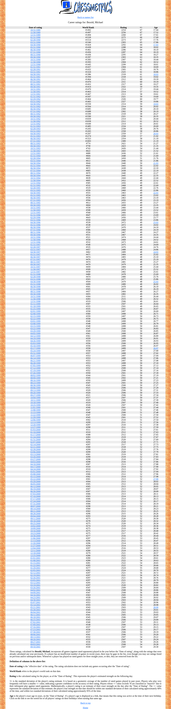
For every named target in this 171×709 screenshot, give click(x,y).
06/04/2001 (35, 612)
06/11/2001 (35, 615)
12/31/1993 (35, 153)
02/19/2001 (35, 575)
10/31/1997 (35, 267)
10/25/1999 (35, 405)
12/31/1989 (35, 35)
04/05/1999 (35, 333)
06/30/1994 (35, 168)
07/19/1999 (35, 370)
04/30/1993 (35, 133)
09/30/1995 (35, 205)
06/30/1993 (35, 138)
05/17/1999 (35, 348)
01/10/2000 (35, 432)
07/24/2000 (35, 501)
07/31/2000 (35, 504)
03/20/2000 (35, 457)
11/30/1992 (35, 121)
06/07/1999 (35, 355)
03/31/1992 (35, 101)
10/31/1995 (35, 207)
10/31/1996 (35, 237)
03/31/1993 (35, 131)
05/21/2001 (35, 607)
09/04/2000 (35, 516)
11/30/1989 (35, 32)
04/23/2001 (35, 597)
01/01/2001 (35, 558)
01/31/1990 (35, 37)
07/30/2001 (35, 632)
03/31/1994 (35, 161)
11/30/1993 (35, 151)
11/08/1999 (35, 410)
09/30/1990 (35, 57)
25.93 (155, 281)
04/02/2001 (35, 590)
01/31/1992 (35, 96)
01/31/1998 (35, 274)
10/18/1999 (35, 402)
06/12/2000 (35, 486)
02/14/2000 (35, 444)
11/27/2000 (35, 545)
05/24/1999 (35, 351)
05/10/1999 (35, 346)
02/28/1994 (35, 158)
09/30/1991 (35, 87)
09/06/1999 (35, 388)
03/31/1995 (35, 190)
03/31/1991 (35, 72)
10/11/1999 (35, 400)
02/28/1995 (35, 188)
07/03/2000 (35, 494)
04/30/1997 (35, 252)
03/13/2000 (35, 454)
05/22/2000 (35, 479)
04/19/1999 (35, 338)
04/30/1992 (35, 104)
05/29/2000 (35, 481)
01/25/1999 (35, 309)
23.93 (155, 222)
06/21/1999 (35, 360)
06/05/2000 (35, 484)
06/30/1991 (35, 79)
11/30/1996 (35, 240)
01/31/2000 (35, 439)
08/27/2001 (35, 642)
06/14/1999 (35, 358)
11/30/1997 (35, 269)
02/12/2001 (35, 573)
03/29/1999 (35, 331)
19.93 (155, 104)
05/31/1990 (35, 47)
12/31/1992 (35, 124)
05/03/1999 (35, 343)
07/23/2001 (35, 629)
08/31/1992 (35, 114)
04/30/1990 (35, 45)
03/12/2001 (35, 583)
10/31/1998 (35, 296)
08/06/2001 (35, 634)
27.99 (155, 479)
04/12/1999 (35, 336)
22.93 (155, 193)
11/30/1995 (35, 210)
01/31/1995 (35, 185)
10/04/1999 (35, 397)
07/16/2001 (35, 627)
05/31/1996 (35, 225)
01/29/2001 (35, 568)
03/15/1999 (35, 326)
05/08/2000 (35, 474)
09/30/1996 (35, 235)
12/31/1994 (35, 183)
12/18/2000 (35, 553)
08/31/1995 (35, 203)
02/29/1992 (35, 99)
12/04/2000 (35, 548)
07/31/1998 (35, 289)
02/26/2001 (35, 578)
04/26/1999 (35, 341)
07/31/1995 (35, 200)
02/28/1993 (35, 128)
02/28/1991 (35, 69)
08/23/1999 (35, 383)
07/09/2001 (35, 624)
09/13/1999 (35, 390)
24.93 (155, 252)
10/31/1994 (35, 178)
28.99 (155, 607)
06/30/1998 (35, 286)
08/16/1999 (35, 380)
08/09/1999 (35, 378)
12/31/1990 (35, 64)
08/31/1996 (35, 232)
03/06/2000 (35, 452)
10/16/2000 (35, 531)
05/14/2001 (35, 605)
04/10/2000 (35, 464)
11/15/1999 (35, 412)
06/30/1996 (35, 227)
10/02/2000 (35, 526)
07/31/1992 (35, 111)
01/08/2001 (35, 560)
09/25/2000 (35, 523)
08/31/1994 (35, 173)
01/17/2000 (35, 434)
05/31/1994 (35, 166)
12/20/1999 (35, 425)
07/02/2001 (35, 622)
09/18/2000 (35, 521)
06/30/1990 (35, 50)
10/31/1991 (35, 89)
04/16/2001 (35, 595)
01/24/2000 (35, 437)
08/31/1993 (35, 143)
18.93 (155, 74)
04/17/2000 (35, 467)
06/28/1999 (35, 363)
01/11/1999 (35, 304)
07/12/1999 (35, 368)
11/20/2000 (35, 543)
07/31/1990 (35, 52)
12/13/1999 (35, 422)
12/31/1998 (35, 301)
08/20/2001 (35, 639)
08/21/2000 (35, 511)
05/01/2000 (35, 471)
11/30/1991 (35, 91)
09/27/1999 (35, 395)
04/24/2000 (35, 469)
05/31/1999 (35, 353)
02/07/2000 (35, 442)
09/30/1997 (35, 264)
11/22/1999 (35, 415)
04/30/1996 (35, 222)
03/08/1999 (35, 323)
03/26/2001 (35, 587)
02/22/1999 (35, 318)
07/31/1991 (35, 82)
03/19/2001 (35, 585)
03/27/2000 (35, 459)
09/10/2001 (35, 647)
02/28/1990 (35, 40)
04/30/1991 (35, 74)
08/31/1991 (35, 84)
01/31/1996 (35, 215)
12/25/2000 (35, 555)
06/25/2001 (35, 620)
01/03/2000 (35, 430)
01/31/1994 (35, 156)
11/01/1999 (35, 407)
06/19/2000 (35, 489)
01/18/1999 (35, 306)
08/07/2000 (35, 506)
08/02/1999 (35, 375)
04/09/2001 (35, 592)
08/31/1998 (35, 291)
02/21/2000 (35, 447)
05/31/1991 (35, 77)
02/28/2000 (35, 449)
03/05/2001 (35, 580)
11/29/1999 (35, 417)
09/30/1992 (35, 116)
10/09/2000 (35, 528)
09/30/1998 (35, 294)
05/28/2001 (35, 610)
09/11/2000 (35, 518)
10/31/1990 (35, 59)
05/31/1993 (35, 136)
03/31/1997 (35, 249)
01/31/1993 (35, 126)
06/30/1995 (35, 198)
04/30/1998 (35, 281)
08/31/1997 (35, 262)
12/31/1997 (35, 272)
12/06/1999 (35, 420)
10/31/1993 (35, 148)
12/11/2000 (35, 550)
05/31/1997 (35, 254)
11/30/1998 (35, 299)
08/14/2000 (35, 508)
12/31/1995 (35, 212)
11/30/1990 (35, 62)
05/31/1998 (35, 284)
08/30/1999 (35, 385)
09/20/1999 (35, 393)
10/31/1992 (35, 119)
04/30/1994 (35, 163)
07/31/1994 (35, 170)
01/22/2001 (35, 565)
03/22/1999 (35, 328)
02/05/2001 (35, 570)
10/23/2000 (35, 533)
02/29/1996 (35, 217)
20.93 (155, 133)
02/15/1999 (35, 316)
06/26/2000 (35, 491)
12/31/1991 (35, 94)
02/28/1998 (35, 277)
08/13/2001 (35, 637)
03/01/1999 (35, 321)
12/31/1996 (35, 242)
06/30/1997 (35, 257)
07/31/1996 (35, 230)
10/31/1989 (35, 30)
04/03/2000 (35, 462)
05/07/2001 (35, 602)
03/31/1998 (35, 279)
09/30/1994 (35, 175)
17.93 (155, 45)
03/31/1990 (35, 42)
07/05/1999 (35, 365)
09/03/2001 (35, 644)
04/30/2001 (35, 600)
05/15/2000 (35, 476)
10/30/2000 (35, 536)
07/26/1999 (35, 373)
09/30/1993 (35, 146)
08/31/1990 (35, 54)
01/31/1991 (35, 67)
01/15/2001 (35, 563)
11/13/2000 (35, 541)
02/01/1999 (35, 311)
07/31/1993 (35, 141)
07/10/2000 (35, 496)
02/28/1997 (35, 247)
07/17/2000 (35, 499)
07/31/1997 (35, 259)
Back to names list (85, 17)
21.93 (155, 163)
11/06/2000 (35, 538)
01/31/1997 (35, 244)
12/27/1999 (35, 427)
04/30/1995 (35, 193)
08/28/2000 (35, 513)
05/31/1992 (35, 106)
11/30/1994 (35, 180)
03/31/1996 (35, 220)
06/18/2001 (35, 617)
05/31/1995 (35, 195)
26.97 (155, 348)
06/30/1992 (35, 109)
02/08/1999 (35, 314)
